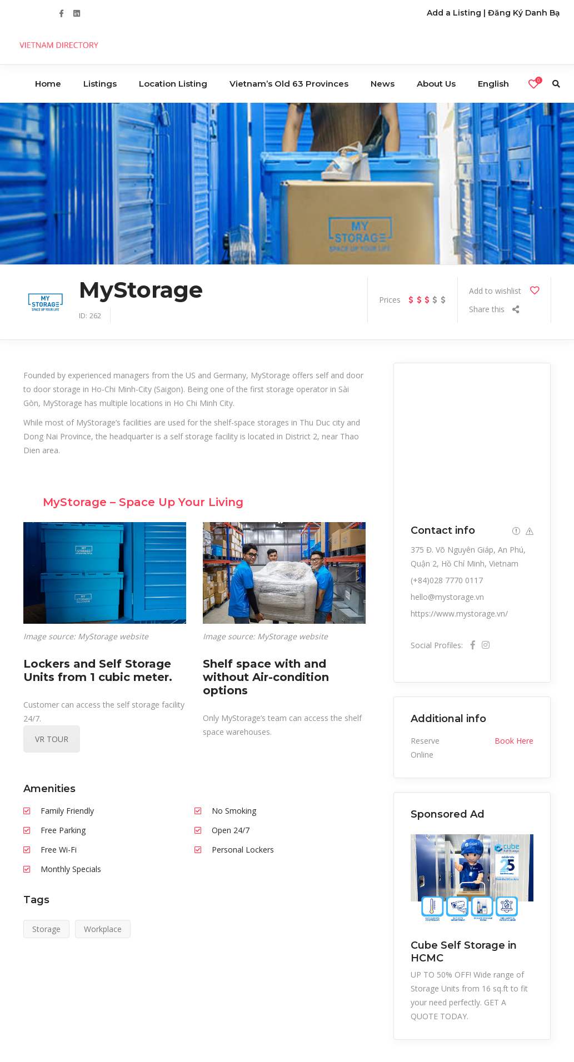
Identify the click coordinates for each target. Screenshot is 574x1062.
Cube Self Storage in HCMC (464, 951)
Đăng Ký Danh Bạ (524, 13)
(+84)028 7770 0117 (447, 580)
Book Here (514, 740)
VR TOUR (51, 739)
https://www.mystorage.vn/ (459, 613)
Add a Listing (454, 13)
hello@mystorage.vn (447, 597)
